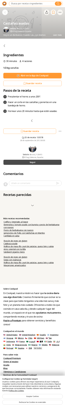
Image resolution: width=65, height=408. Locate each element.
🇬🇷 (43, 345)
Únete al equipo (10, 361)
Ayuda (6, 365)
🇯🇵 (29, 348)
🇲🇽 (19, 338)
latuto (26, 154)
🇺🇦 (19, 348)
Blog (5, 368)
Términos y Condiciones (14, 371)
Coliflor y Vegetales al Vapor (16, 221)
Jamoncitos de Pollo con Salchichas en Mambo (24, 233)
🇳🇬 (32, 345)
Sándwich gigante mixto (14, 252)
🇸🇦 (30, 341)
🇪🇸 (41, 335)
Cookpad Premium (12, 358)
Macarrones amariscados (15, 265)
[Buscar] (58, 4)
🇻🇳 (39, 338)
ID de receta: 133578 (32, 137)
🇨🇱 (28, 338)
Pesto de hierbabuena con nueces (18, 230)
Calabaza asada (10, 243)
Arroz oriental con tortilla (15, 249)
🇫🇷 (20, 341)
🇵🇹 (8, 348)
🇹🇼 (40, 341)
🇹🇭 (49, 338)
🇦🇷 (52, 335)
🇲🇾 (54, 345)
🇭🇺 (19, 345)
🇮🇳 (7, 345)
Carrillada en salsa (11, 235)
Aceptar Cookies (32, 396)
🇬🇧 (27, 335)
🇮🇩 (9, 341)
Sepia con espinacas (12, 259)
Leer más (57, 35)
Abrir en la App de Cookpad (32, 75)
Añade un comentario (20, 183)
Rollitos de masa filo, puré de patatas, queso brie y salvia (29, 246)
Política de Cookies (16, 390)
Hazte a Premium (12, 320)
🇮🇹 (48, 341)
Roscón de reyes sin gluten (15, 240)
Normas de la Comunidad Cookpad (20, 375)
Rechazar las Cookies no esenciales (32, 402)
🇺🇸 (10, 335)
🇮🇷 (56, 341)
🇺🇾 (8, 338)
